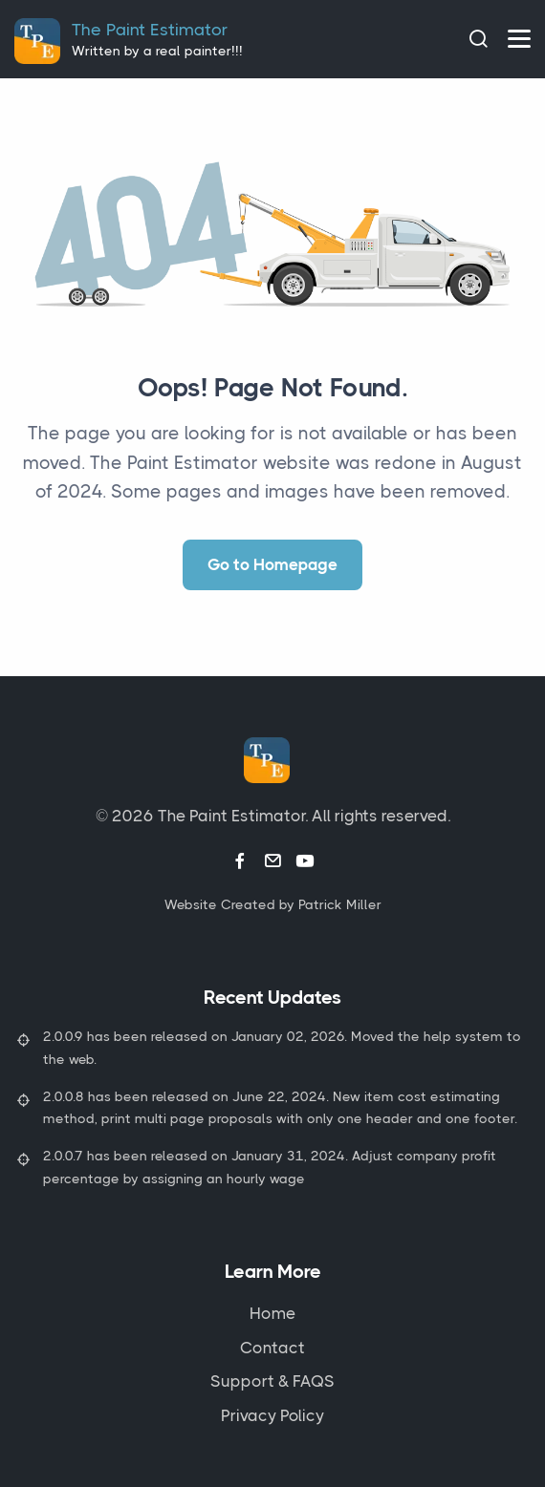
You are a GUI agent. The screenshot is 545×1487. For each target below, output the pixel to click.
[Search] (478, 38)
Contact (272, 1347)
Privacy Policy (272, 1415)
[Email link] (272, 862)
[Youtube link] (305, 862)
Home (272, 1313)
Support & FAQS (272, 1381)
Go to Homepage (272, 564)
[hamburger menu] (519, 39)
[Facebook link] (240, 862)
